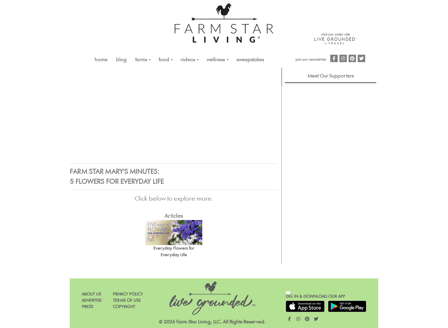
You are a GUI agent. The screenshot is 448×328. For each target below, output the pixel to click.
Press (87, 306)
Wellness (216, 60)
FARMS (141, 60)
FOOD (164, 60)
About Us (91, 294)
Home (101, 60)
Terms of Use (127, 300)
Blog (121, 60)
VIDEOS (188, 60)
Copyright (124, 306)
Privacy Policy (128, 294)
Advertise (92, 300)
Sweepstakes (250, 60)
